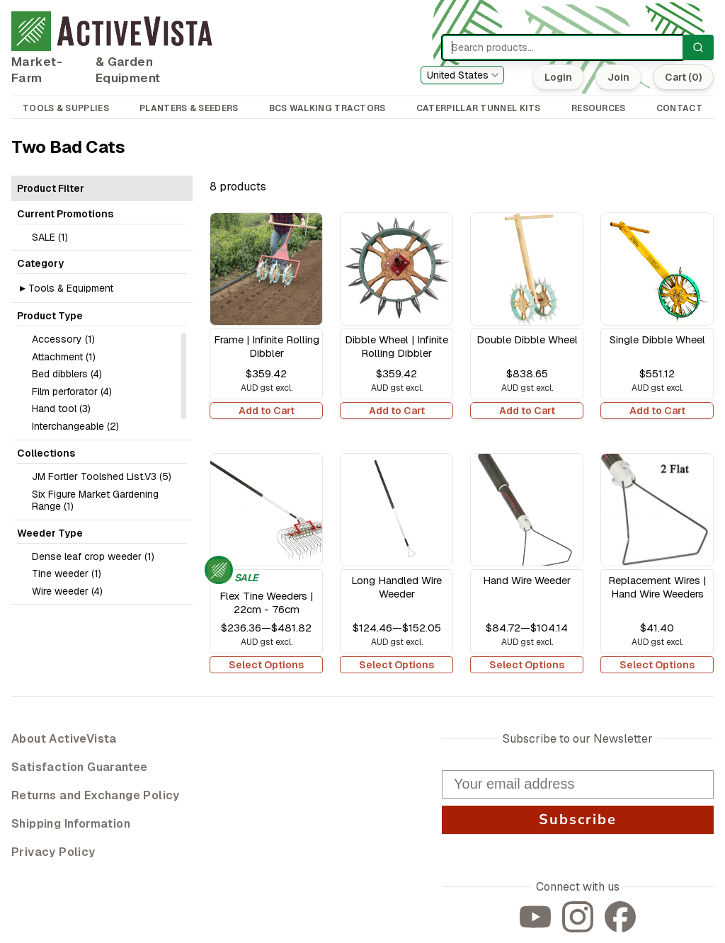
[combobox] (462, 75)
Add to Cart (267, 410)
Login (558, 77)
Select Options (266, 664)
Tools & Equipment (70, 288)
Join (618, 77)
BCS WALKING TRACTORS (327, 108)
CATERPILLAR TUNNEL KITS (478, 108)
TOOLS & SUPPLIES (66, 108)
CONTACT (679, 108)
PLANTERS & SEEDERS (188, 108)
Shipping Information (70, 823)
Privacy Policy (53, 852)
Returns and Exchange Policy (95, 795)
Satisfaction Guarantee (79, 767)
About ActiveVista (64, 738)
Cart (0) (683, 77)
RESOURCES (598, 108)
